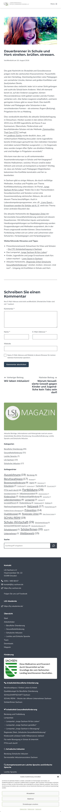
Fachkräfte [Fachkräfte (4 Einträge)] (41, 486)
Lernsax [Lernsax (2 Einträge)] (41, 500)
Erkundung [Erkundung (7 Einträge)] (10, 486)
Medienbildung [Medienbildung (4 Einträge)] (26, 503)
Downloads (8, 643)
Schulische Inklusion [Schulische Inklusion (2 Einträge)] (38, 526)
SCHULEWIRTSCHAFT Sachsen (17, 695)
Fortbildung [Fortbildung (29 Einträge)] (33, 490)
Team (6, 640)
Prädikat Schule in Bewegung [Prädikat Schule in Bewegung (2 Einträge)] (14, 511)
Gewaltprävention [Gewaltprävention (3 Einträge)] (11, 493)
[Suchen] (53, 545)
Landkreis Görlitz (14, 135)
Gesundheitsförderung (13, 452)
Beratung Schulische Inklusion (16, 754)
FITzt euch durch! (10, 743)
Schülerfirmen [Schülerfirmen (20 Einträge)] (32, 529)
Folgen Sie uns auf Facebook (15, 594)
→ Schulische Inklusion (13, 633)
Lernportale (8, 718)
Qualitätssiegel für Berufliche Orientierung (21, 691)
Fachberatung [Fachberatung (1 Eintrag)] (31, 486)
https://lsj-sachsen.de (12, 588)
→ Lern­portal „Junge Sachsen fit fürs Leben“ (22, 721)
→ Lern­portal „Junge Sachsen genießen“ (20, 725)
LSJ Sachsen (9, 460)
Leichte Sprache (10, 456)
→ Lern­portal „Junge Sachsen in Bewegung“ (22, 728)
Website (7, 343)
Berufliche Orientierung (13, 449)
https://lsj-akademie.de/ (13, 606)
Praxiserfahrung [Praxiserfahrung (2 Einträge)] (50, 507)
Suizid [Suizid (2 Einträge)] (46, 530)
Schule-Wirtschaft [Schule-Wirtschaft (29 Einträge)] (19, 522)
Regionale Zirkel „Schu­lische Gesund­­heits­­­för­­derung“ (25, 732)
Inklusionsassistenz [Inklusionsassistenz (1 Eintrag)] (44, 494)
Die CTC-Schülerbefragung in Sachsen (25, 249)
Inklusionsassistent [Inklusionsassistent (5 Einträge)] (29, 493)
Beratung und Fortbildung (14, 714)
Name (7, 332)
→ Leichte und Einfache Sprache (17, 636)
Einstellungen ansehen (30, 804)
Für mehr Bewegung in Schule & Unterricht (21, 739)
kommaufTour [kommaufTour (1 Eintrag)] (47, 497)
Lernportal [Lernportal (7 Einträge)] (31, 499)
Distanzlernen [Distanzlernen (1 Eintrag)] (41, 483)
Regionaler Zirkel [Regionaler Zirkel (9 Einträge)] (32, 514)
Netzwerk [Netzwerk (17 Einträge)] (35, 506)
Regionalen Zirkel (38, 214)
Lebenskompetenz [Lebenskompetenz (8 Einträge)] (14, 499)
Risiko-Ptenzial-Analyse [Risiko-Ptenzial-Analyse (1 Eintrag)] (49, 514)
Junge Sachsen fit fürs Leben (34, 252)
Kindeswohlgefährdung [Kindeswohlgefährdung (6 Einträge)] (30, 496)
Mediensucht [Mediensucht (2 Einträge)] (39, 503)
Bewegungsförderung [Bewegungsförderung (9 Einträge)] (16, 482)
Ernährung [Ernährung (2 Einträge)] (21, 486)
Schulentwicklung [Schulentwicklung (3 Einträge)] (42, 522)
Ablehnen (30, 799)
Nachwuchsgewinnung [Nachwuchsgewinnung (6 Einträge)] (15, 506)
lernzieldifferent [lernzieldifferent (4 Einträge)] (11, 503)
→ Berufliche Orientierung (14, 625)
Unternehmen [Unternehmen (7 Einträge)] (11, 533)
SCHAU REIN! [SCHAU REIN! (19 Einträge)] (15, 518)
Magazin (7, 647)
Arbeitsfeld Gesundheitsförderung (21, 709)
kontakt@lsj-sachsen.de (13, 584)
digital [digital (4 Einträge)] (32, 482)
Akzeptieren (31, 793)
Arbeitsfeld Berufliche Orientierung (22, 683)
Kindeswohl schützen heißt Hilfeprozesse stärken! (24, 736)
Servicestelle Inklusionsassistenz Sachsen (21, 757)
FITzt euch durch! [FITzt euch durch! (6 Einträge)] (12, 490)
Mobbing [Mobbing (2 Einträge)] (48, 503)
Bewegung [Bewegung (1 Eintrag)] (32, 479)
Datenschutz (23, 809)
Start (6, 618)
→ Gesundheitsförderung (14, 629)
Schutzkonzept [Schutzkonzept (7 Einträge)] (12, 529)
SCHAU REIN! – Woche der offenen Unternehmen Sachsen (27, 698)
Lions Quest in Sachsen (32, 258)
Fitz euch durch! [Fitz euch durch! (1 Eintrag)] (51, 486)
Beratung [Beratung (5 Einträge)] (32, 475)
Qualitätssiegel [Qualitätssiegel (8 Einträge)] (12, 514)
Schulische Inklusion (12, 463)
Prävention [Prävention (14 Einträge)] (33, 510)
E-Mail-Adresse (39, 332)
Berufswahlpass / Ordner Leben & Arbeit (20, 687)
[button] (58, 777)
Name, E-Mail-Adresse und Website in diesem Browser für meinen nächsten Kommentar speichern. (31, 356)
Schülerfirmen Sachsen (13, 702)
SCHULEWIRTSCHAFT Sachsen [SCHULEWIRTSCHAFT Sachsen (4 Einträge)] (17, 525)
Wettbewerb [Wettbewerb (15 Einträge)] (29, 533)
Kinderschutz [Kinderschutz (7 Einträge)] (11, 496)
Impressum (38, 809)
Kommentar (9, 309)
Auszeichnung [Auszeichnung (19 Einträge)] (15, 475)
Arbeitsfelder (9, 622)
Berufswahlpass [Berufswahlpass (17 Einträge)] (16, 479)
